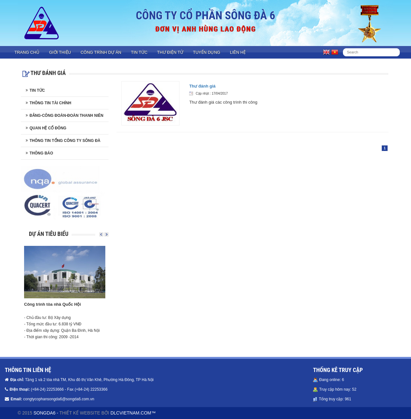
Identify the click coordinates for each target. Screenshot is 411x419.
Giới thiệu (60, 52)
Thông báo (41, 153)
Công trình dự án (101, 52)
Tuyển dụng (206, 52)
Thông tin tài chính (50, 103)
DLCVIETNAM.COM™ (133, 412)
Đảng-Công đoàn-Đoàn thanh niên (66, 115)
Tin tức (139, 52)
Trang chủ (26, 52)
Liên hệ (238, 52)
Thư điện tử (170, 52)
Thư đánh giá (202, 86)
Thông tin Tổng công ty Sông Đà (65, 140)
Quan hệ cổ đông (48, 128)
